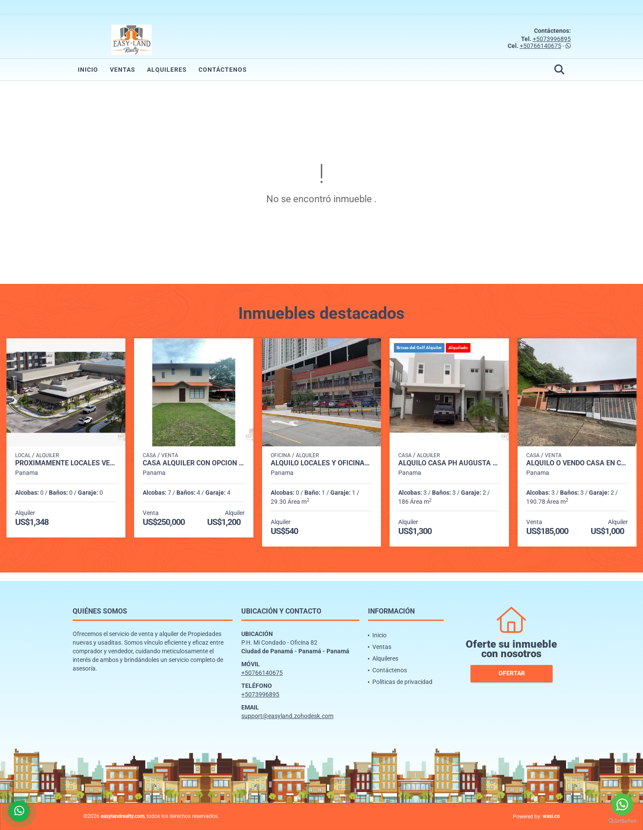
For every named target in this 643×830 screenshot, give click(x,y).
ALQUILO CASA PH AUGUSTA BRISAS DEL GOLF (449, 463)
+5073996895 (552, 38)
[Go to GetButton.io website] (622, 821)
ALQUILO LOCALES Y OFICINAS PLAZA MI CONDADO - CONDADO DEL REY (321, 463)
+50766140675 (540, 45)
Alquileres (167, 69)
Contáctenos (222, 69)
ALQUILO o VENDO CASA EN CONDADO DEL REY (577, 463)
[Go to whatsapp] (622, 804)
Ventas (122, 69)
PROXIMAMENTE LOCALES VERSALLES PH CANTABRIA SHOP (66, 463)
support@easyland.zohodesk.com (287, 715)
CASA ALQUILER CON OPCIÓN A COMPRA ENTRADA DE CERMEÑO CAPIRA (193, 463)
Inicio (88, 69)
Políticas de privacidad (402, 681)
